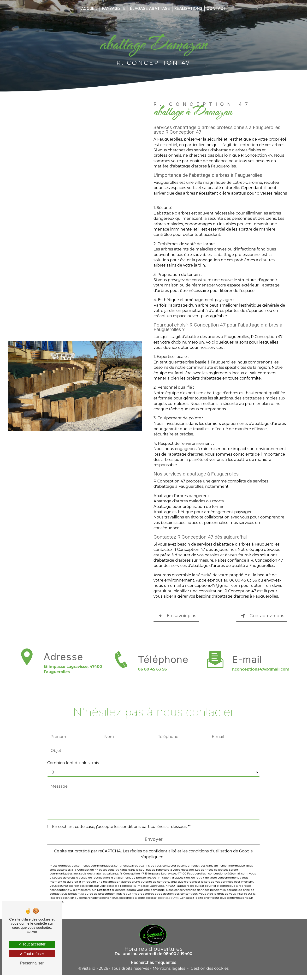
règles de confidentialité (153, 844)
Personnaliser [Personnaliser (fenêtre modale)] (32, 963)
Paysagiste (114, 8)
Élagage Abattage (150, 8)
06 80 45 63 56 (152, 676)
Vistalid (88, 968)
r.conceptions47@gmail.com (260, 662)
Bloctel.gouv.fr (168, 890)
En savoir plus (176, 616)
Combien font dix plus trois (73, 756)
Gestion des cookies (210, 968)
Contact (216, 8)
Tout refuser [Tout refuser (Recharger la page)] (32, 954)
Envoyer (154, 832)
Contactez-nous (261, 616)
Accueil (89, 8)
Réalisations (188, 8)
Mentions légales (169, 968)
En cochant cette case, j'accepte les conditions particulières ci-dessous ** (121, 819)
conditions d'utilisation (210, 844)
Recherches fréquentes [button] (153, 962)
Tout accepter (31, 944)
